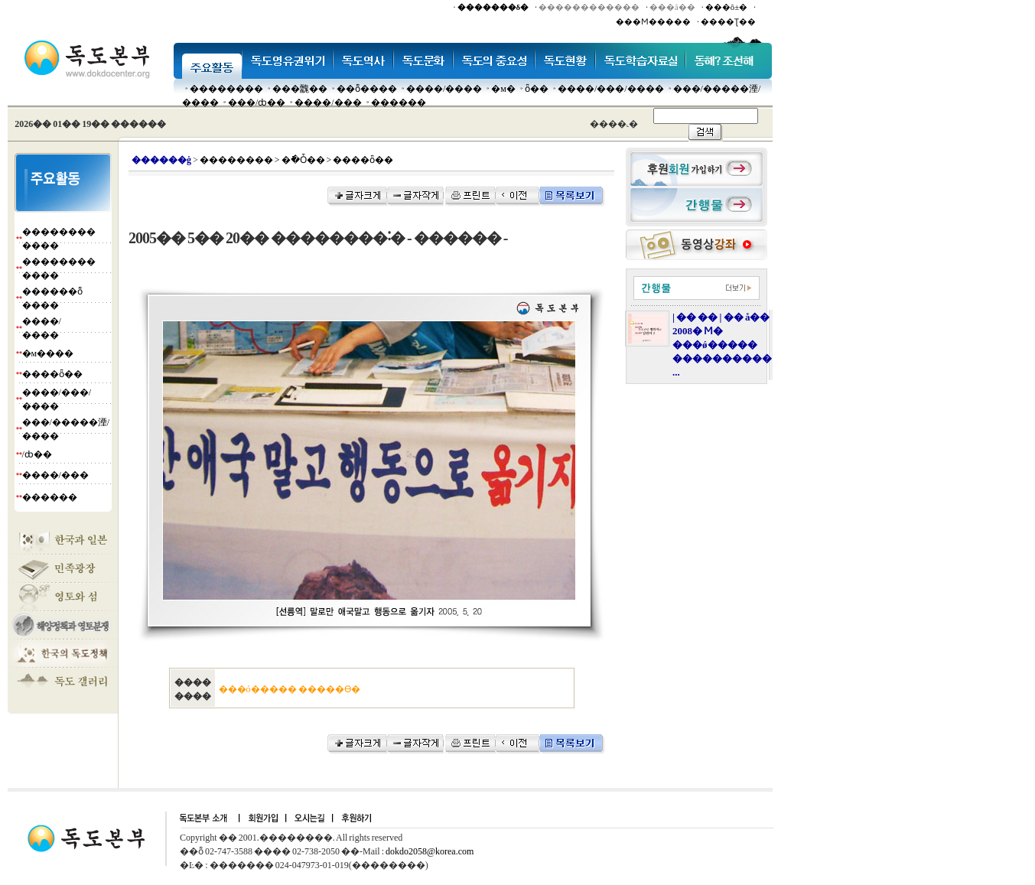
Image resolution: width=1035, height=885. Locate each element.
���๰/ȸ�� (256, 102)
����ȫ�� (52, 374)
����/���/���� (611, 88)
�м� (503, 88)
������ (398, 102)
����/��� (328, 102)
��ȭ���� (367, 88)
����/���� (444, 88)
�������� (226, 88)
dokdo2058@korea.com (430, 851)
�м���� (48, 353)
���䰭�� (299, 88)
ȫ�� (536, 88)
